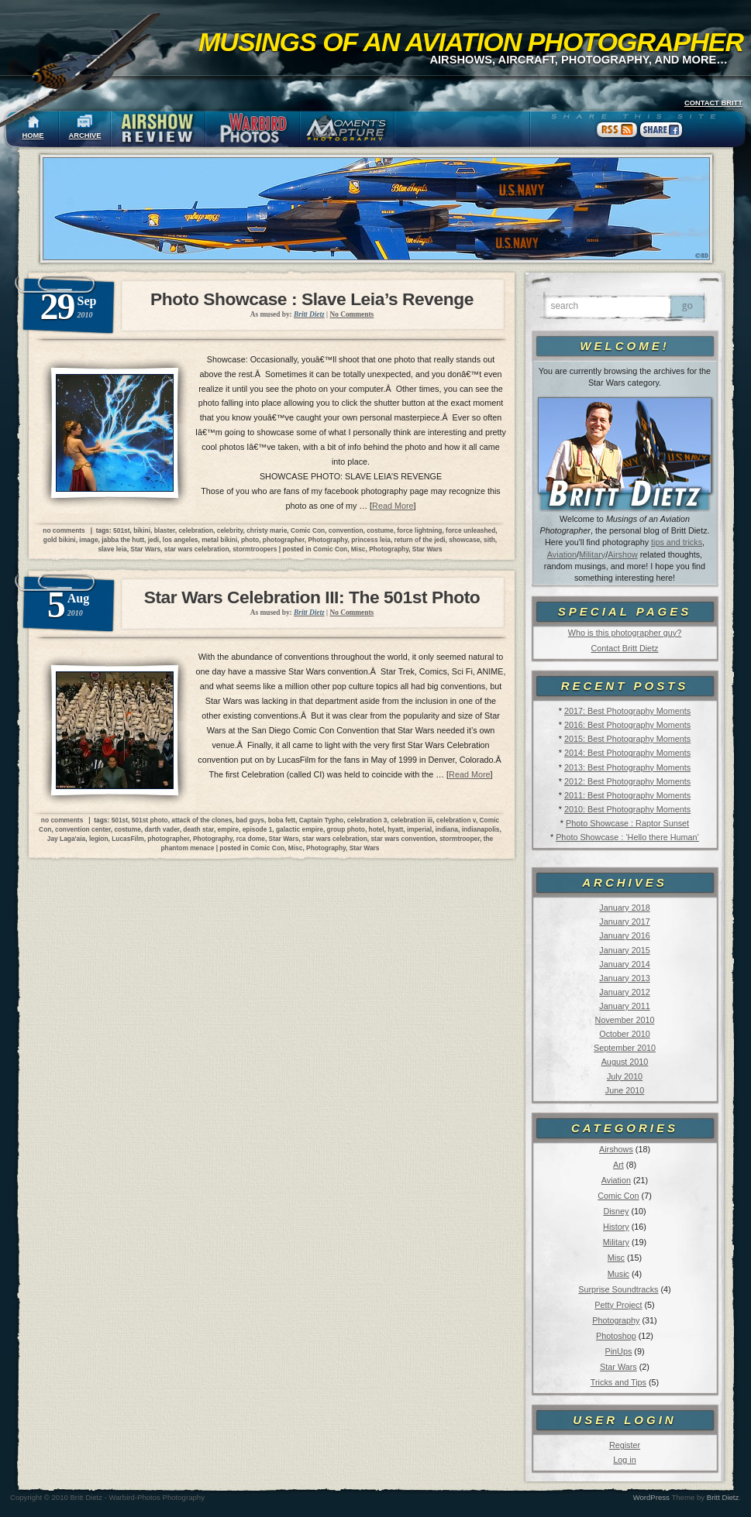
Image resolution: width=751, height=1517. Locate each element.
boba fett (281, 820)
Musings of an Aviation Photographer (470, 42)
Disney (616, 1211)
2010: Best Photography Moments (627, 809)
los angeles (180, 540)
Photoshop (616, 1335)
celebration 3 (367, 820)
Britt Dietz (723, 1497)
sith (489, 540)
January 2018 (624, 907)
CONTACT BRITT (713, 103)
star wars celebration (196, 549)
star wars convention (403, 839)
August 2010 (625, 1061)
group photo (346, 829)
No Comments (351, 314)
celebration (195, 530)
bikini (141, 530)
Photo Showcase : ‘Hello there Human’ (627, 837)
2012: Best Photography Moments (627, 781)
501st (121, 530)
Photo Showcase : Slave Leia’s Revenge (312, 299)
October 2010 (624, 1033)
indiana (447, 829)
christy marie (266, 530)
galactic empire (299, 829)
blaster (164, 530)
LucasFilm (127, 839)
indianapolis (481, 829)
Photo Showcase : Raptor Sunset (627, 823)
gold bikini (59, 540)
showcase (464, 540)
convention (346, 530)
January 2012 (624, 992)
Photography (615, 1320)
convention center (83, 829)
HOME (33, 135)
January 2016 (624, 935)
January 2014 (624, 964)
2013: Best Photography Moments (627, 767)
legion (99, 839)
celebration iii (411, 820)
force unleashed (470, 530)
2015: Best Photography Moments (627, 738)
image (88, 540)
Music (618, 1273)
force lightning (419, 530)
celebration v (456, 820)
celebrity (230, 530)
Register (624, 1445)
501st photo (150, 820)
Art (618, 1164)
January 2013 (624, 978)
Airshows (616, 1149)
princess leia (371, 540)
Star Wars (618, 1366)
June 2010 (624, 1090)
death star (198, 829)
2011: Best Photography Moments (627, 795)
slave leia (112, 549)
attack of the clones (201, 820)
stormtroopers (255, 549)
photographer (284, 540)
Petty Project (618, 1304)
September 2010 (625, 1047)
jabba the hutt (123, 540)
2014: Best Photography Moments (627, 752)
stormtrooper (459, 839)
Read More (392, 505)
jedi (153, 540)
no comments (63, 530)
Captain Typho (321, 820)
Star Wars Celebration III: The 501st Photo (312, 597)
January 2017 (624, 921)
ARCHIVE (85, 135)
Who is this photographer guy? (624, 632)
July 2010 (624, 1076)
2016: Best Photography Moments (627, 724)
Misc (616, 1257)
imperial (419, 829)
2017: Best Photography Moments (627, 711)
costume (380, 530)
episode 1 (258, 829)
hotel (376, 829)
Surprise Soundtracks (618, 1289)
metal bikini (219, 540)
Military (592, 554)
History (616, 1226)
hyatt (395, 829)
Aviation (562, 554)
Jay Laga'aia (66, 839)
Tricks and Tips (618, 1382)
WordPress (651, 1497)
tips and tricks (676, 542)
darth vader (161, 829)
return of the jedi (420, 540)
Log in (624, 1459)
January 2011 (624, 1006)
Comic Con (618, 1195)
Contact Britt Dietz (624, 648)
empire (228, 829)
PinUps (618, 1351)
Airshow (622, 554)
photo (250, 540)
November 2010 (625, 1019)
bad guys (250, 820)
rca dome (250, 839)
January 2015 (624, 950)
